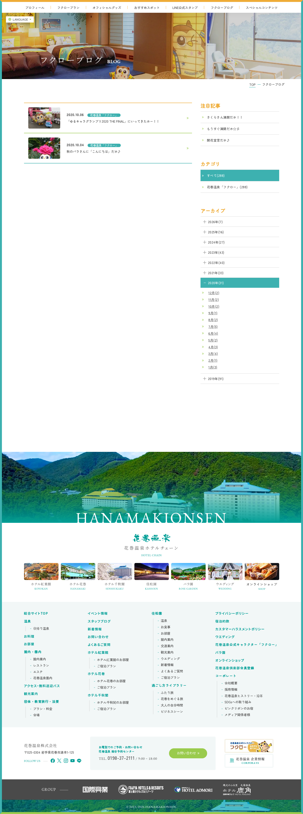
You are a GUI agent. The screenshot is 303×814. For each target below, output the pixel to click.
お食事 (165, 627)
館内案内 (39, 659)
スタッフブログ (99, 621)
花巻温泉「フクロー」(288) (227, 186)
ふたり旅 (167, 693)
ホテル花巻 (96, 674)
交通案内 (167, 646)
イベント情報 (98, 613)
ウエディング (170, 659)
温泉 (27, 621)
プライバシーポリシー (232, 613)
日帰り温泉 (41, 628)
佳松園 (157, 613)
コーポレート (225, 676)
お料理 (29, 636)
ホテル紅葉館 (98, 652)
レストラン (41, 665)
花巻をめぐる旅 (172, 699)
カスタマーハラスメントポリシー (240, 629)
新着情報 (95, 629)
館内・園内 (33, 652)
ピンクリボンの (239, 708)
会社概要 (231, 683)
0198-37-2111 (121, 757)
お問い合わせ (98, 637)
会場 (36, 715)
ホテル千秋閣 (98, 695)
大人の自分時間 (172, 705)
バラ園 (220, 652)
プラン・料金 (42, 709)
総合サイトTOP (36, 613)
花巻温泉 (247, 644)
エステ (38, 672)
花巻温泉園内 (42, 678)
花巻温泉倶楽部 (234, 668)
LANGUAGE (20, 19)
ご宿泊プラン (106, 666)
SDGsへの (238, 702)
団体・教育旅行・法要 (41, 701)
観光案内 (31, 694)
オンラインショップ (229, 660)
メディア (237, 715)
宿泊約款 (222, 621)
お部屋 (29, 644)
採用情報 (231, 689)
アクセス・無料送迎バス (42, 686)
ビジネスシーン (172, 711)
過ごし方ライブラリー (169, 685)
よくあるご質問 (99, 644)
